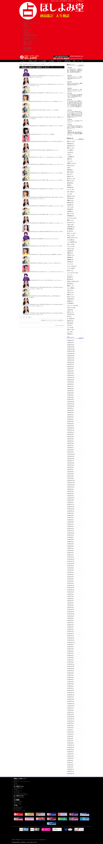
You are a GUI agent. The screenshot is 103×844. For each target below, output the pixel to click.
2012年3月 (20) (70, 710)
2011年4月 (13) (70, 734)
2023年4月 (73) (70, 419)
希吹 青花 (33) (70, 261)
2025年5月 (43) (70, 364)
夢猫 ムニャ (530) (71, 141)
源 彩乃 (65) (70, 231)
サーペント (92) (70, 189)
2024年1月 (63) (70, 399)
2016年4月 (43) (70, 602)
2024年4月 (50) (70, 392)
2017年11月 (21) (70, 561)
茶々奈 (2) (69, 316)
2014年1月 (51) (70, 661)
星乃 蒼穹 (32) (70, 283)
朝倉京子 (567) (70, 320)
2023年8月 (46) (70, 410)
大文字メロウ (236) (71, 307)
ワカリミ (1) (69, 161)
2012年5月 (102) (70, 705)
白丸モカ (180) (70, 224)
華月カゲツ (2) (70, 270)
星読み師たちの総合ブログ (28, 64)
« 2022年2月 (43, 320)
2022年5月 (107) (70, 443)
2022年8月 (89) (70, 436)
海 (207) (69, 167)
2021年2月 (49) (70, 476)
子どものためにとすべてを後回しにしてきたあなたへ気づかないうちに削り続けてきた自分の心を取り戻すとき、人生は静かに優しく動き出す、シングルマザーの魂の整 (74, 103)
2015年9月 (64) (70, 618)
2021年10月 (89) (70, 458)
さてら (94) (69, 193)
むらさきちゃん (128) (71, 217)
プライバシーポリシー (28, 839)
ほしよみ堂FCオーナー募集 (29, 51)
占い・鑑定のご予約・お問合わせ (30, 35)
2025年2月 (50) (70, 371)
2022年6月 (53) (70, 441)
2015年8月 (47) (70, 620)
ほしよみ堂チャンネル (28, 47)
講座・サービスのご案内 (28, 38)
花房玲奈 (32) (70, 301)
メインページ (49, 320)
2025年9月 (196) (70, 355)
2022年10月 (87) (70, 432)
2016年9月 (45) (70, 591)
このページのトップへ (59, 325)
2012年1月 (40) (70, 714)
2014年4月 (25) (70, 655)
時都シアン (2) (70, 312)
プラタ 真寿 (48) (70, 239)
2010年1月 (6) (70, 766)
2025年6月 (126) (70, 362)
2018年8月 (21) (70, 541)
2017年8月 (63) (70, 567)
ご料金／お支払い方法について (29, 34)
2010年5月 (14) (70, 758)
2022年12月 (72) (70, 427)
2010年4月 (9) (70, 760)
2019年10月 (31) (70, 511)
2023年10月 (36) (70, 406)
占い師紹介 (25, 30)
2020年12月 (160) (71, 480)
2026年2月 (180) (70, 344)
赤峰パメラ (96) (70, 329)
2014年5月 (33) (70, 653)
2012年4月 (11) (70, 707)
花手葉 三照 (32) (70, 298)
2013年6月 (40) (70, 677)
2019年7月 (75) (70, 517)
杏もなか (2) (69, 325)
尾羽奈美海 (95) (70, 215)
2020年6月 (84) (70, 493)
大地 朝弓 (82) (70, 309)
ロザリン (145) (70, 207)
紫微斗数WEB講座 (27, 48)
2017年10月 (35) (70, 563)
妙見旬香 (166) (70, 187)
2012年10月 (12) (70, 694)
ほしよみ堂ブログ (27, 26)
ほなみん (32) (70, 290)
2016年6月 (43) (70, 598)
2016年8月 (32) (70, 594)
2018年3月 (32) (70, 552)
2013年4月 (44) (70, 681)
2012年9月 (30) (70, 696)
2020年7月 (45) (70, 491)
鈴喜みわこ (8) (70, 176)
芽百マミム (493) (70, 235)
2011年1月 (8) (70, 740)
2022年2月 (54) (70, 449)
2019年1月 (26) (70, 530)
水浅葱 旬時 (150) (71, 226)
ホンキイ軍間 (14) (71, 288)
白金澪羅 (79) (70, 211)
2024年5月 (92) (70, 390)
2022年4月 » (61, 320)
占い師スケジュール (27, 31)
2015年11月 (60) (70, 613)
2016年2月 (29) (70, 607)
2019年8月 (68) (70, 515)
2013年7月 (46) (70, 675)
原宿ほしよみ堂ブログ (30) (72, 281)
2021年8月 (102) (70, 462)
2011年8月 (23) (70, 725)
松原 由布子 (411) (71, 145)
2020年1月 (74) (70, 504)
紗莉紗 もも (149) (71, 196)
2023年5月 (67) (70, 416)
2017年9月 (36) (70, 565)
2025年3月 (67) (70, 368)
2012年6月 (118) (70, 703)
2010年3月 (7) (70, 762)
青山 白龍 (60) (70, 323)
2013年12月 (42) (70, 664)
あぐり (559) (69, 331)
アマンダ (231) (70, 327)
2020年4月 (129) (70, 497)
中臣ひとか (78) (70, 292)
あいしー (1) (69, 274)
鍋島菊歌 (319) (70, 259)
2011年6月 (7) (70, 729)
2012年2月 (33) (70, 712)
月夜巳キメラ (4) (70, 255)
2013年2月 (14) (70, 686)
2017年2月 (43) (70, 581)
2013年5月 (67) (70, 679)
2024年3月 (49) (70, 395)
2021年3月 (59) (70, 473)
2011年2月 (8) (70, 738)
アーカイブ (37, 64)
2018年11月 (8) (70, 535)
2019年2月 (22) (70, 528)
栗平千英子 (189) (70, 314)
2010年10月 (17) (70, 747)
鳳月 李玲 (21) (70, 279)
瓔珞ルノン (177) (70, 147)
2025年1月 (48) (70, 373)
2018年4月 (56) (70, 550)
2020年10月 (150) (71, 484)
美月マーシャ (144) (71, 233)
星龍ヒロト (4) (70, 294)
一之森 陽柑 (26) (70, 156)
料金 (74, 61)
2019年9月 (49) (70, 513)
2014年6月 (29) (70, 651)
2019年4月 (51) (70, 524)
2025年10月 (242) (71, 353)
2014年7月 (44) (70, 648)
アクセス (25, 24)
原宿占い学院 (26, 39)
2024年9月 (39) (70, 381)
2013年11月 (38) (70, 666)
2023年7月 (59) (70, 412)
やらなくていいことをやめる (73, 120)
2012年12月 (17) (70, 690)
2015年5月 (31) (70, 626)
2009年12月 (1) (70, 769)
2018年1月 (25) (70, 556)
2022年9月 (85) (70, 434)
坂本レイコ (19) (70, 213)
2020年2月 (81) (70, 502)
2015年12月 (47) (70, 611)
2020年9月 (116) (70, 486)
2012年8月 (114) (70, 699)
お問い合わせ (42, 839)
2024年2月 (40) (70, 397)
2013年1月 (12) (70, 688)
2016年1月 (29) (70, 609)
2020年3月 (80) (70, 500)
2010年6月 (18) (70, 756)
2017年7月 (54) (70, 570)
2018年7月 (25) (70, 543)
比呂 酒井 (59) (70, 204)
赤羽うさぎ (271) (70, 165)
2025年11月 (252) (71, 351)
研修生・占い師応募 (27, 42)
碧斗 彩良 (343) (70, 198)
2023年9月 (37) (70, 408)
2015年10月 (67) (70, 616)
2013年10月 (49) (70, 668)
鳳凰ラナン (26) (70, 285)
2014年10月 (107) (71, 642)
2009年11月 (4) (70, 771)
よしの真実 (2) (70, 150)
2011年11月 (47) (70, 718)
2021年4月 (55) (70, 471)
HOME (20, 64)
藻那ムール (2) (70, 220)
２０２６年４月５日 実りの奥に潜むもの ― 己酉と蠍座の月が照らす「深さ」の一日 (74, 96)
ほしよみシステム (27, 49)
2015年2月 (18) (70, 633)
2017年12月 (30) (70, 559)
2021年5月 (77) (70, 469)
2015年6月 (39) (70, 624)
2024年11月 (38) (70, 377)
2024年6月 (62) (70, 388)
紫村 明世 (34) (70, 182)
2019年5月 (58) (70, 521)
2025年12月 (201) (71, 349)
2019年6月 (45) (70, 519)
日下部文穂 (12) (70, 303)
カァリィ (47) (70, 263)
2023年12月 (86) (70, 401)
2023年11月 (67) (70, 403)
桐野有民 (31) (70, 253)
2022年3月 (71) (70, 447)
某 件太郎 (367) (70, 318)
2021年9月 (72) (70, 460)
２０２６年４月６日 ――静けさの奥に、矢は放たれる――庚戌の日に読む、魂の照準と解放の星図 (74, 70)
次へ (30, 317)
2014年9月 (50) (70, 644)
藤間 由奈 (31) (70, 172)
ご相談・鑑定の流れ (27, 29)
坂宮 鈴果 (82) (70, 209)
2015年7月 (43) (70, 622)
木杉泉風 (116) (70, 250)
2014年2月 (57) (70, 659)
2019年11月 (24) (70, 508)
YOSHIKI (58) (70, 152)
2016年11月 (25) (70, 587)
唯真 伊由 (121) (70, 143)
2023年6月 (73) (70, 414)
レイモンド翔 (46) (71, 268)
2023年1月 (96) (70, 425)
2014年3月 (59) (70, 657)
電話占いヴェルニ (27, 43)
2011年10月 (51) (70, 721)
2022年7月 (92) (70, 438)
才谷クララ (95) (70, 248)
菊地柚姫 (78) (70, 257)
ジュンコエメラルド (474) (72, 272)
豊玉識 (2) (69, 185)
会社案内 (25, 25)
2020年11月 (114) (71, 482)
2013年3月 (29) (70, 683)
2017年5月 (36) (70, 574)
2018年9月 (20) (70, 539)
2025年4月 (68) (70, 366)
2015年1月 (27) (70, 635)
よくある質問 (26, 33)
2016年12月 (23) (70, 585)
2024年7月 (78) (70, 386)
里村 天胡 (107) (70, 191)
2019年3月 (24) (70, 526)
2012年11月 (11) (70, 692)
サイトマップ (36, 839)
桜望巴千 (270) (70, 200)
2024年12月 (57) (70, 375)
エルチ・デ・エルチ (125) (72, 305)
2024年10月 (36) (70, 379)
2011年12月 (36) (70, 716)
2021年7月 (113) (70, 465)
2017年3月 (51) (70, 578)
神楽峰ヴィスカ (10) (71, 163)
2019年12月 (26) (70, 506)
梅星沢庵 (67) (70, 169)
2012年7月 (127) (70, 701)
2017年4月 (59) (70, 576)
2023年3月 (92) (70, 421)
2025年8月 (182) (70, 357)
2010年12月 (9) (70, 742)
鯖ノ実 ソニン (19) (71, 178)
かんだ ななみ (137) (71, 266)
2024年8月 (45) (70, 384)
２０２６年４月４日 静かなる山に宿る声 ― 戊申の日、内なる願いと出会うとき (75, 127)
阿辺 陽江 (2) (70, 333)
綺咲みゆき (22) (70, 202)
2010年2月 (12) (70, 764)
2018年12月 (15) (70, 532)
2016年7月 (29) (70, 596)
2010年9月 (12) (70, 749)
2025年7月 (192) (70, 360)
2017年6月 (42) (70, 572)
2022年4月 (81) (70, 445)
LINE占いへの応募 (27, 44)
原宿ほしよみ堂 (33, 61)
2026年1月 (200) (70, 346)
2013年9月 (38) (70, 670)
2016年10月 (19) (70, 589)
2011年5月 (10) (70, 731)
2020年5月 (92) (70, 495)
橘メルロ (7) (69, 174)
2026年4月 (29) (70, 340)
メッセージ (25, 21)
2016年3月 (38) (70, 605)
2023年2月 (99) (70, 423)
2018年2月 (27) (70, 554)
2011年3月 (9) (70, 736)
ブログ (21, 839)
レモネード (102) (70, 246)
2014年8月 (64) (70, 646)
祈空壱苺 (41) (70, 277)
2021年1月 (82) (70, 478)
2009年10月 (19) (70, 773)
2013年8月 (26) (70, 672)
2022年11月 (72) (70, 430)
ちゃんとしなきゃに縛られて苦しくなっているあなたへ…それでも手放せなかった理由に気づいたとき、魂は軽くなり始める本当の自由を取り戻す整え (74, 114)
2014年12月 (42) (70, 637)
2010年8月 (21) (70, 751)
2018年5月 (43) (70, 548)
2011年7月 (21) (70, 727)
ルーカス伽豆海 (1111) (72, 242)
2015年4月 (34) (70, 629)
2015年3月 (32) (70, 631)
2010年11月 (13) (70, 745)
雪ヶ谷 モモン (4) (70, 222)
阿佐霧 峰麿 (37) (70, 228)
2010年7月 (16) (70, 753)
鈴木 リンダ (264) (71, 244)
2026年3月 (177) (70, 342)
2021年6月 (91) (70, 467)
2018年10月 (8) (70, 537)
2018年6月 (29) (70, 546)
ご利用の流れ (67, 61)
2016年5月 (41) (70, 600)
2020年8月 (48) (70, 489)
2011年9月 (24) (70, 723)
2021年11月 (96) (70, 456)
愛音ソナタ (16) (70, 180)
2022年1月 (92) (70, 451)
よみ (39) (69, 154)
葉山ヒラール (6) (70, 296)
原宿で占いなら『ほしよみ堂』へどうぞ (31, 22)
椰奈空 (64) (69, 158)
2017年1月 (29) (70, 583)
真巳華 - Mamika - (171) (72, 237)
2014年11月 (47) (70, 640)
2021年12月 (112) (71, 454)
